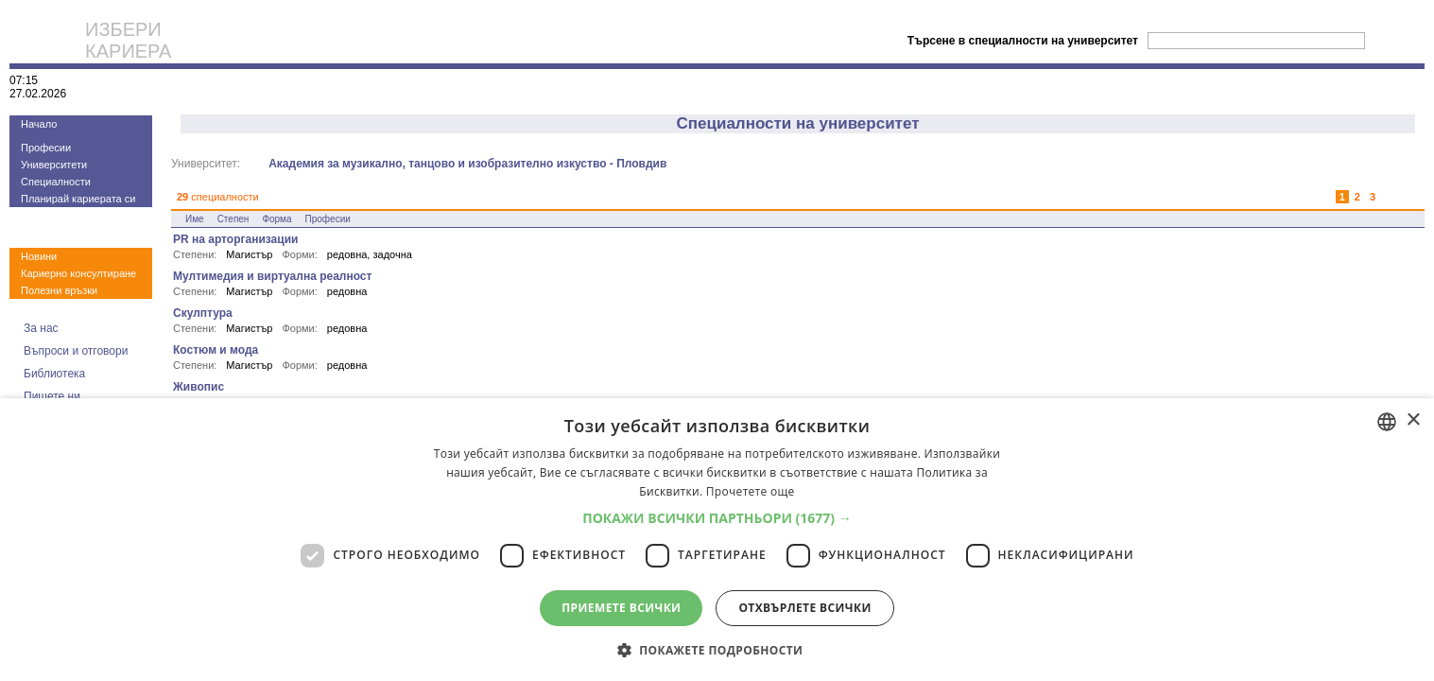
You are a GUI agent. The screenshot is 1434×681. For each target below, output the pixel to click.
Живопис (198, 386)
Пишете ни (52, 396)
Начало (39, 124)
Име (194, 219)
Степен (233, 219)
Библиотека (54, 373)
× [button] (1413, 420)
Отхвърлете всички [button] (804, 608)
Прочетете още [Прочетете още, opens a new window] (750, 491)
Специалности (56, 181)
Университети (54, 164)
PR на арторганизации (235, 239)
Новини (39, 256)
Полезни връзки (59, 290)
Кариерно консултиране (78, 273)
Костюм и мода (215, 350)
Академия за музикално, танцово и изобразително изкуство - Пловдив (467, 163)
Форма (276, 219)
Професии (46, 147)
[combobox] (1386, 421)
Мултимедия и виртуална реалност (272, 276)
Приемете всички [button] (621, 608)
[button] (717, 518)
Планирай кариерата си (78, 198)
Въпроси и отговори (76, 351)
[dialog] (717, 539)
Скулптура (203, 313)
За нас (41, 328)
